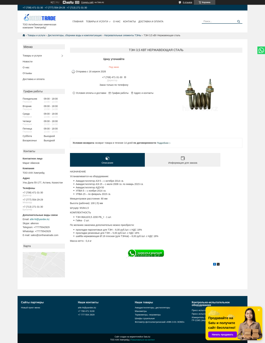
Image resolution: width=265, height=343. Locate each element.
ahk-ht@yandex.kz (40, 219)
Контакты (129, 21)
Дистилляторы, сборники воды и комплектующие (75, 35)
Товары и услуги (97, 21)
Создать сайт (87, 2)
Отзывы (27, 73)
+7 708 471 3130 (86, 311)
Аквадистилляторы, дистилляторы (152, 307)
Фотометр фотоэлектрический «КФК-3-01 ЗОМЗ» (160, 322)
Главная (78, 21)
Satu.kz (146, 337)
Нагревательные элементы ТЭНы (122, 35)
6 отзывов (187, 2)
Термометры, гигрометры (148, 314)
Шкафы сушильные (145, 318)
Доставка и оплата (150, 21)
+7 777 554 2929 (86, 314)
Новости (27, 61)
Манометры (141, 311)
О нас (117, 21)
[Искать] (238, 21)
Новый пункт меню (30, 307)
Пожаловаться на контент (143, 340)
